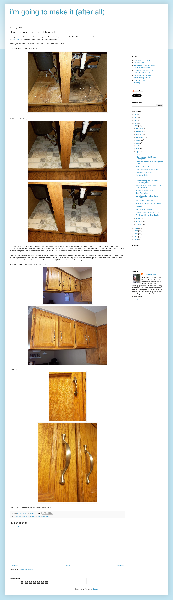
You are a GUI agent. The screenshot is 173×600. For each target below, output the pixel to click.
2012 (136, 228)
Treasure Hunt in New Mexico (145, 200)
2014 (136, 123)
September (140, 137)
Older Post (120, 566)
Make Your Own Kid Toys (142, 75)
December (140, 128)
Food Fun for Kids (140, 80)
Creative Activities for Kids (142, 68)
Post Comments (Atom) (26, 569)
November (140, 131)
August (138, 140)
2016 (136, 117)
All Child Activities (140, 62)
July (137, 143)
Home (68, 566)
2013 (136, 126)
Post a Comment (18, 527)
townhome (46, 516)
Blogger (95, 589)
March (138, 219)
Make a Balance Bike (143, 166)
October (139, 134)
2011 (136, 231)
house (29, 516)
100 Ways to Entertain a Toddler (144, 65)
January (139, 224)
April (138, 152)
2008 (136, 239)
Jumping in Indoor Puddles (144, 190)
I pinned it (15, 39)
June (138, 146)
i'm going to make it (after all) (57, 12)
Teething (137, 83)
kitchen (34, 516)
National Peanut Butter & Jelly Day (147, 212)
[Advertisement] (67, 546)
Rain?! (138, 154)
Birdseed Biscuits (141, 206)
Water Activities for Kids (142, 73)
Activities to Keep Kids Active (143, 70)
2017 (136, 114)
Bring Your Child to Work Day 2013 (147, 169)
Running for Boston (142, 178)
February (139, 221)
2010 (136, 234)
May (138, 149)
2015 (136, 120)
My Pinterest (136, 93)
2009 (136, 237)
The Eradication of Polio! (144, 209)
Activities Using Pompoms (142, 78)
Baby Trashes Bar (142, 193)
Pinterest (39, 516)
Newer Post (14, 566)
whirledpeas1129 (22, 513)
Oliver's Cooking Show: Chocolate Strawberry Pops (147, 181)
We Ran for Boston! (142, 175)
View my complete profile (140, 299)
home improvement (21, 516)
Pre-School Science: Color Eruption (147, 215)
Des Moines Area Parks (142, 60)
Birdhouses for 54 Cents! (144, 172)
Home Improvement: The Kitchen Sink (148, 203)
